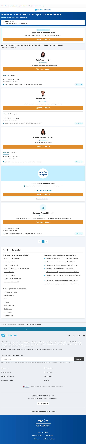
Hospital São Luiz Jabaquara (11, 258)
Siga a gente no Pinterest (84, 335)
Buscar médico (13, 5)
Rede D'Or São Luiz (37, 435)
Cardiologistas (8, 309)
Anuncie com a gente (7, 380)
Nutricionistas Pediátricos (11, 292)
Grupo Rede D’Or (51, 411)
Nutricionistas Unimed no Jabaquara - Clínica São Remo (61, 262)
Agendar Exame (22, 5)
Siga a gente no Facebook (79, 335)
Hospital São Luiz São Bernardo (12, 278)
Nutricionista (21, 324)
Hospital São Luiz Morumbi (11, 265)
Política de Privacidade (7, 376)
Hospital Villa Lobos (9, 272)
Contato (46, 380)
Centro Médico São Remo (11, 79)
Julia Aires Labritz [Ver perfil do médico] (43, 60)
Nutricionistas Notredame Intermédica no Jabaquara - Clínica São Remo (64, 276)
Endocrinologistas (9, 295)
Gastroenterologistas (10, 305)
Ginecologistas (8, 312)
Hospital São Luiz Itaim (10, 262)
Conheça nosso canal (68, 335)
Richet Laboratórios (49, 439)
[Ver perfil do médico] (43, 54)
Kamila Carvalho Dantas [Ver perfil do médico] (43, 137)
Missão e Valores (48, 368)
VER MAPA (78, 84)
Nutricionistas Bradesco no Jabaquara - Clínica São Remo (61, 265)
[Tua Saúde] (9, 335)
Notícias (41, 5)
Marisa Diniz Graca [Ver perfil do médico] (43, 99)
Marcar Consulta (12, 324)
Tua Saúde (4, 5)
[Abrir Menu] (2, 9)
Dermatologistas (8, 315)
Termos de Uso (48, 376)
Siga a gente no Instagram (74, 335)
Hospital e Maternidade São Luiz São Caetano (16, 268)
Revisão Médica (48, 372)
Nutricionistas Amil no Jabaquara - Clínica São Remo (60, 268)
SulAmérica (37, 439)
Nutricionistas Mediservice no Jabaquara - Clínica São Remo (62, 280)
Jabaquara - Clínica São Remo (43, 33)
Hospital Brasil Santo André (11, 282)
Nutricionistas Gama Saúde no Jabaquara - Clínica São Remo (62, 284)
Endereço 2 (13, 75)
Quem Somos (5, 368)
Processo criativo (6, 372)
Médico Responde (33, 5)
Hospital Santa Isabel (9, 275)
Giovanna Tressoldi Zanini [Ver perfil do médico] (43, 213)
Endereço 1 (6, 75)
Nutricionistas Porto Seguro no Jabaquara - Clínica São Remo (62, 272)
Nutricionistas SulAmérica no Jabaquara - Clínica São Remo (62, 258)
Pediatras (6, 299)
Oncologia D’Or (49, 435)
